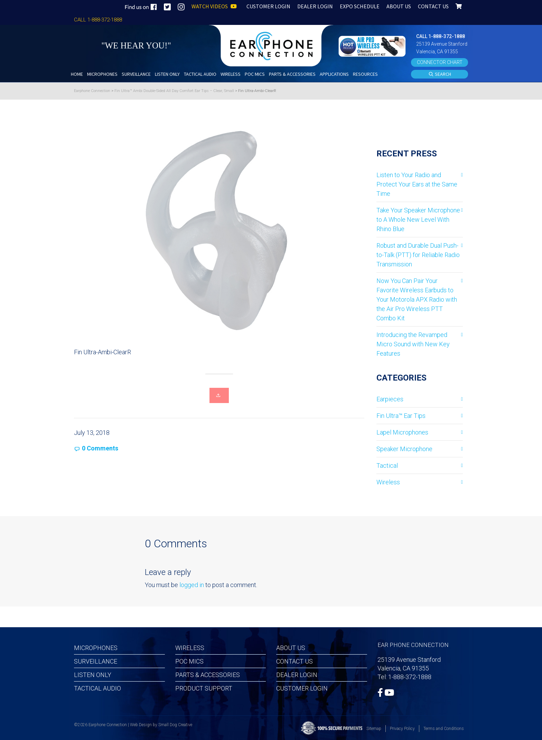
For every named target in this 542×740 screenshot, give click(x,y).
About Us (290, 647)
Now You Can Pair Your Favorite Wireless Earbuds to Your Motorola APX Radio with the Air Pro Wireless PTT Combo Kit (416, 299)
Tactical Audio (97, 688)
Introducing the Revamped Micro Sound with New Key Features (413, 344)
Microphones (96, 647)
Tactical (387, 465)
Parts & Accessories (207, 674)
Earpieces (389, 399)
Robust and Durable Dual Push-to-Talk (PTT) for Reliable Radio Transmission (418, 255)
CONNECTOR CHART (439, 62)
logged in (191, 584)
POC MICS (189, 661)
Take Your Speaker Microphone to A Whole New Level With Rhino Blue (418, 219)
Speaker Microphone (404, 449)
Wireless (388, 482)
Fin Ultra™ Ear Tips (401, 415)
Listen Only (92, 674)
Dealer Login (296, 674)
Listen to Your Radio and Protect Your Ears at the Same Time (416, 184)
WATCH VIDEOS (214, 6)
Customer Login (302, 688)
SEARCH (439, 74)
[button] (373, 45)
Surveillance (95, 661)
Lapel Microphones (402, 432)
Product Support (203, 688)
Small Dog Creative (175, 724)
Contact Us (294, 661)
